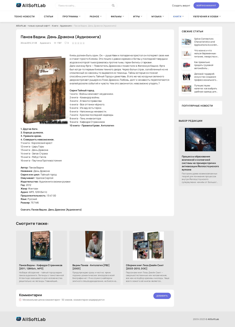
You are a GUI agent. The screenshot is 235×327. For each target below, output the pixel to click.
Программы (70, 16)
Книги (55, 25)
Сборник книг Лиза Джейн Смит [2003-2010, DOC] (145, 267)
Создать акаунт (181, 5)
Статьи (48, 16)
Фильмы (116, 16)
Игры (136, 16)
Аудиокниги (66, 25)
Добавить (162, 295)
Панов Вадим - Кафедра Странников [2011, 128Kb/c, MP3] (40, 267)
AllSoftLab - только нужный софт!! (33, 25)
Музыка (156, 16)
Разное (94, 16)
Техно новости (24, 16)
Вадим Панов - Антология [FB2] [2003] (90, 267)
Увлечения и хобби (205, 16)
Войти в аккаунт (206, 5)
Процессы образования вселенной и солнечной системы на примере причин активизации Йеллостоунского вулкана (200, 163)
